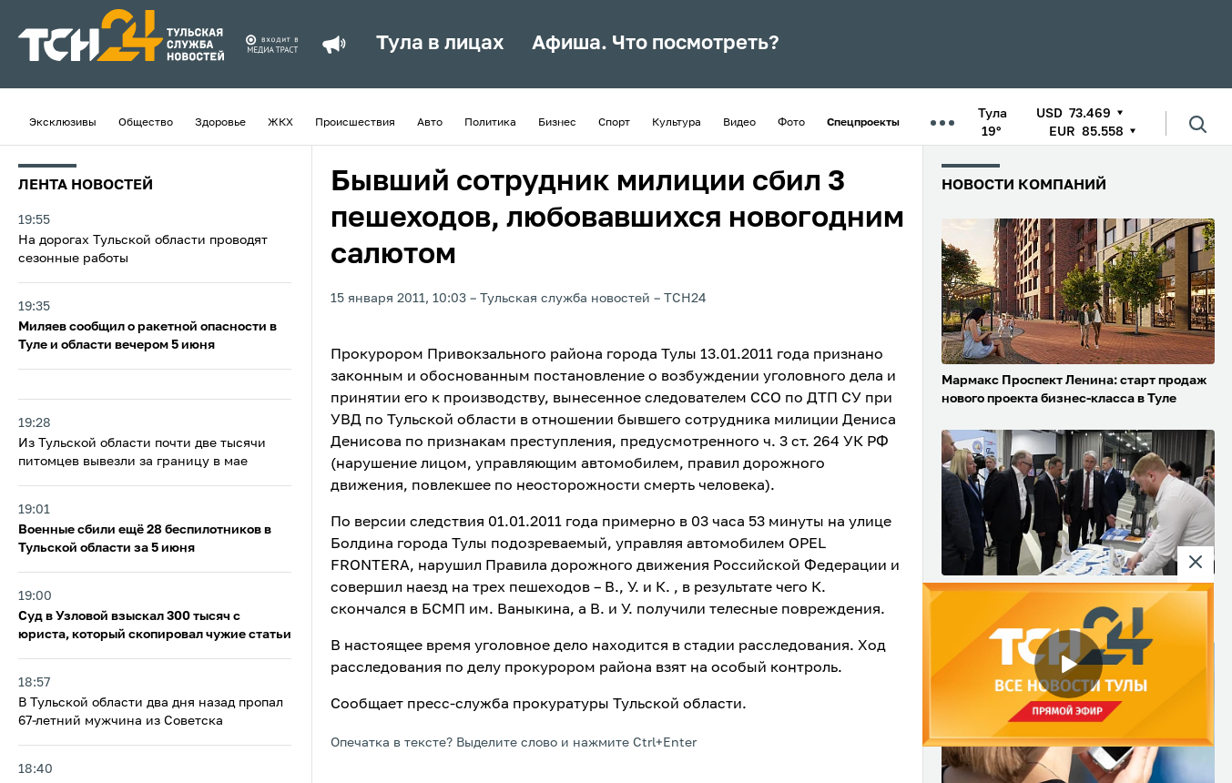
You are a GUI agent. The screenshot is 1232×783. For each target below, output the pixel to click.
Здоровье (220, 122)
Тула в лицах (440, 44)
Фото (791, 122)
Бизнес (557, 122)
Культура (676, 122)
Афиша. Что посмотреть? (655, 44)
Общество (145, 122)
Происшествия (355, 122)
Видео (739, 122)
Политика (490, 122)
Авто (430, 122)
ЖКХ (280, 122)
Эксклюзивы (63, 122)
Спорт (614, 122)
